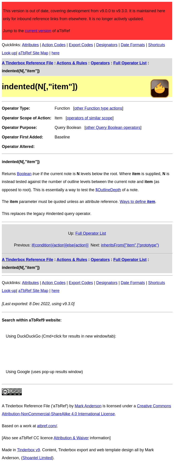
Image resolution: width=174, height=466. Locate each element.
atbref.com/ (47, 426)
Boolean (24, 173)
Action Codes (54, 45)
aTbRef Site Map (33, 53)
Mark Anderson (88, 406)
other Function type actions (98, 108)
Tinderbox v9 (28, 450)
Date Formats (133, 45)
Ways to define (137, 201)
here (55, 53)
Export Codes (81, 45)
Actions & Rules (72, 63)
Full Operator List (130, 63)
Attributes (30, 45)
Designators (107, 45)
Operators (100, 63)
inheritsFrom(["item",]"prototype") (130, 245)
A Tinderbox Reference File (27, 63)
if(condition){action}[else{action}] (60, 245)
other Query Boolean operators (113, 127)
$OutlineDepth (108, 190)
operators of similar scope (89, 118)
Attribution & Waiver (71, 438)
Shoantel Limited (37, 458)
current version (38, 31)
